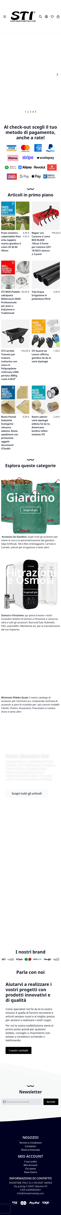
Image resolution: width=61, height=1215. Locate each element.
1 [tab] (25, 111)
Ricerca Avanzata (30, 1149)
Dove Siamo (30, 1172)
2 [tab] (28, 111)
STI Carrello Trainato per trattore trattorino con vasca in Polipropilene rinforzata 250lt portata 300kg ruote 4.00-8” (10, 365)
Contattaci (30, 1146)
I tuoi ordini (30, 1161)
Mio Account (30, 1165)
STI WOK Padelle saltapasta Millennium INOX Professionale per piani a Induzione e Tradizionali (11, 302)
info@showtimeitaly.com (30, 1193)
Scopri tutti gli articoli (27, 793)
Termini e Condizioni (30, 1142)
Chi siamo (30, 1168)
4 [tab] (33, 111)
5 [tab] (35, 111)
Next (57, 74)
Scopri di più (31, 510)
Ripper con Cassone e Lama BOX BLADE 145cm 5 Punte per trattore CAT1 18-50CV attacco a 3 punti (41, 243)
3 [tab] (30, 111)
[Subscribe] (50, 1102)
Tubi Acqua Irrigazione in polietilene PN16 (41, 295)
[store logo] (22, 16)
